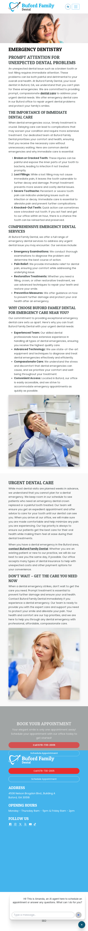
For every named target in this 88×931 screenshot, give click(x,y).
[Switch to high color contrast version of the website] (68, 7)
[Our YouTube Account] (30, 824)
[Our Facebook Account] (10, 824)
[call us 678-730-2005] (44, 754)
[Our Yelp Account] (25, 824)
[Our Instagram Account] (15, 824)
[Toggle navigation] (76, 7)
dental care (48, 93)
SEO (44, 920)
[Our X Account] (20, 824)
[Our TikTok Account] (35, 824)
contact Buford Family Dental (28, 549)
